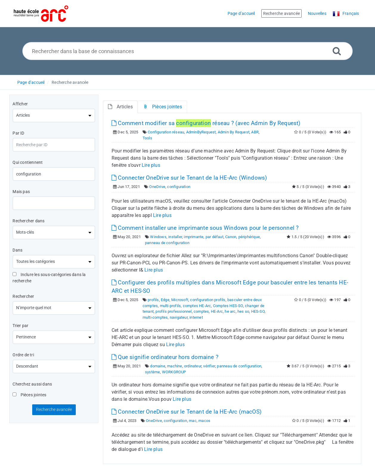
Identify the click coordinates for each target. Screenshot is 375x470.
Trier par (20, 325)
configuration (178, 186)
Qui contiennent (28, 162)
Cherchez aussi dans (32, 384)
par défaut (214, 237)
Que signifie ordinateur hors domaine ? (165, 357)
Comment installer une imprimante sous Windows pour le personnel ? (205, 227)
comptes (201, 311)
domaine (157, 366)
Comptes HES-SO (228, 305)
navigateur (179, 317)
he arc (230, 311)
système (152, 372)
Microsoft (179, 300)
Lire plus (151, 165)
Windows (158, 237)
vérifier (209, 366)
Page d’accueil (31, 82)
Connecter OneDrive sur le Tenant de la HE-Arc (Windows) (189, 177)
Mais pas (21, 191)
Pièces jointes (29, 394)
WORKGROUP (174, 372)
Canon (230, 237)
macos (204, 420)
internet (196, 317)
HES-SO (258, 311)
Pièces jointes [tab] (162, 107)
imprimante (193, 237)
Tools (147, 138)
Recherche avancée (70, 82)
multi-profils (170, 305)
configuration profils (207, 300)
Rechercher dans (28, 220)
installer (175, 237)
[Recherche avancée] (337, 51)
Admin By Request (233, 132)
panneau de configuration (167, 243)
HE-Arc (217, 311)
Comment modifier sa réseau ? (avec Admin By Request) (206, 123)
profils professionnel (173, 311)
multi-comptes (155, 317)
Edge (165, 300)
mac (193, 420)
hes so (243, 311)
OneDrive (157, 186)
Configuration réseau (166, 132)
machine (174, 366)
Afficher (20, 103)
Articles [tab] (120, 107)
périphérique (249, 237)
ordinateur (192, 366)
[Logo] (41, 13)
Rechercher (23, 296)
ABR (255, 132)
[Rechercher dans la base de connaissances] (187, 51)
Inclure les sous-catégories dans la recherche (49, 277)
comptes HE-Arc (197, 305)
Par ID (18, 133)
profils (153, 300)
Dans (17, 250)
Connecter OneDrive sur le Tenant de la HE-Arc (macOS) (187, 411)
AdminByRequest (201, 132)
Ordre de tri (23, 354)
